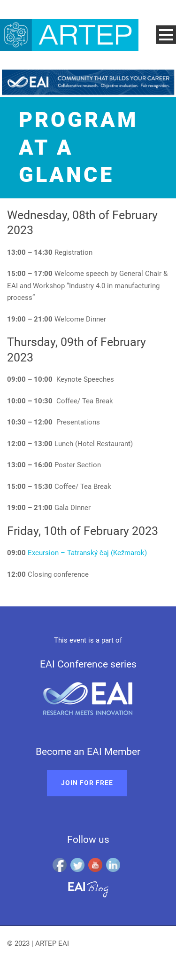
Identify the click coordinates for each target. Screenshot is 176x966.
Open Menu (166, 34)
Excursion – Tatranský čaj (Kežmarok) (87, 553)
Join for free (87, 782)
